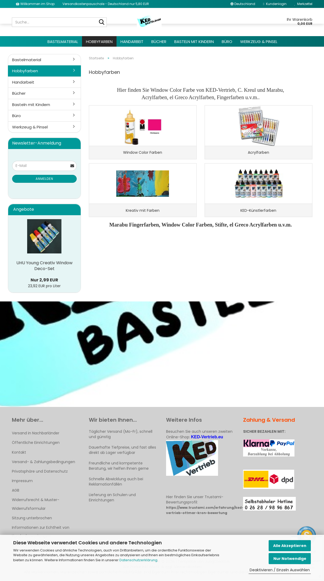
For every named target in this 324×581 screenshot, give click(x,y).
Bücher (158, 41)
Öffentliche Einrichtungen (36, 442)
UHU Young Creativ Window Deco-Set (44, 266)
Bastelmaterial (62, 41)
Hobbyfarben (99, 41)
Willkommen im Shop (35, 4)
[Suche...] (102, 22)
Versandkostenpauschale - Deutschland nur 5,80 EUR (105, 4)
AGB (15, 490)
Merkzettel (303, 4)
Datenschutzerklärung (138, 560)
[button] (242, 4)
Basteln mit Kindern (194, 41)
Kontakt (19, 452)
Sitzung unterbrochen (32, 518)
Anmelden (44, 178)
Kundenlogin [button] (274, 4)
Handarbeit (131, 41)
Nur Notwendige (289, 558)
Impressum (22, 480)
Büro (227, 41)
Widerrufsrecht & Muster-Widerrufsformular (35, 504)
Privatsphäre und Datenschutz (40, 471)
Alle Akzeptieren (289, 545)
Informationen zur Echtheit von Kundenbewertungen (40, 532)
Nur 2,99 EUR (44, 280)
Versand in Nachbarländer (35, 433)
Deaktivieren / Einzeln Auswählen (280, 570)
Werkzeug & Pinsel (258, 41)
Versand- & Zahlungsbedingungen (43, 461)
